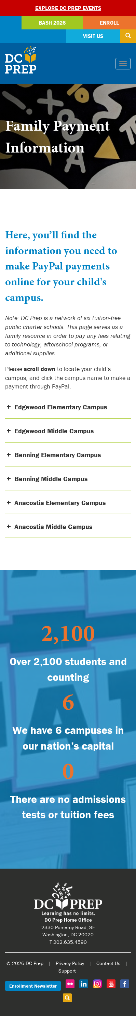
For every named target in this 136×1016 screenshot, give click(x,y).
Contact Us (108, 963)
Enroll (109, 22)
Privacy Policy (70, 963)
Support (67, 970)
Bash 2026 (52, 22)
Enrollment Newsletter (33, 986)
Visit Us (93, 35)
